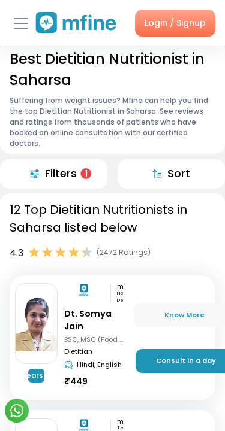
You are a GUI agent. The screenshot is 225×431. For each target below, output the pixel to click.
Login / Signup (175, 23)
